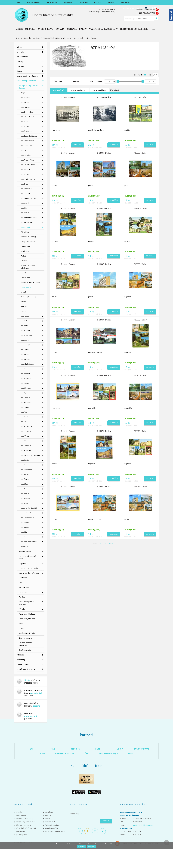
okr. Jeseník (25, 203)
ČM (31, 749)
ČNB (53, 749)
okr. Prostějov (26, 431)
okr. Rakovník (26, 446)
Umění (21, 628)
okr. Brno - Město (27, 112)
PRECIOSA (75, 749)
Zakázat (91, 847)
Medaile (20, 52)
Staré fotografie (25, 650)
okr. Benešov (25, 97)
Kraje (23, 93)
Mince (19, 47)
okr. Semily (25, 460)
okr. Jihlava (25, 213)
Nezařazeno (25, 546)
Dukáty (20, 61)
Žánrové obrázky (25, 638)
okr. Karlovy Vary (27, 222)
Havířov (24, 261)
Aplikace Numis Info (52, 825)
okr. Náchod (25, 374)
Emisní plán (49, 812)
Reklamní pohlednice (27, 614)
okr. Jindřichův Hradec (29, 217)
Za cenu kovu (22, 56)
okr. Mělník (25, 354)
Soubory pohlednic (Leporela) (26, 644)
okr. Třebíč (24, 503)
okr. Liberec (25, 340)
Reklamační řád (22, 831)
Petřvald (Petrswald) (28, 297)
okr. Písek (24, 412)
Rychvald (24, 302)
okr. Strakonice (26, 470)
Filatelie (20, 655)
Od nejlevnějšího (78, 90)
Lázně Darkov (26, 287)
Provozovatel (50, 822)
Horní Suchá (25, 278)
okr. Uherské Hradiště (29, 508)
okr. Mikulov (25, 359)
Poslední (112, 543)
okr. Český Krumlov (28, 141)
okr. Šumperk (26, 479)
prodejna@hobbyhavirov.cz (143, 825)
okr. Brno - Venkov (27, 117)
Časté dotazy (21, 815)
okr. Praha (24, 422)
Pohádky (22, 597)
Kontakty (48, 818)
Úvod (18, 38)
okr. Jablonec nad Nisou (29, 198)
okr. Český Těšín (27, 145)
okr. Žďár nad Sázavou (29, 542)
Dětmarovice (25, 246)
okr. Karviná (78, 38)
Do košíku (77, 145)
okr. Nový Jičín (26, 378)
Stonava (24, 306)
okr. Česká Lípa (26, 131)
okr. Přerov (25, 436)
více (113, 844)
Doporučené (58, 90)
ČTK (86, 753)
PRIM (97, 749)
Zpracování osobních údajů (55, 831)
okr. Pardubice (26, 402)
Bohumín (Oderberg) (28, 237)
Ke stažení (49, 815)
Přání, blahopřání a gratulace (26, 603)
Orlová (23, 292)
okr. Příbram (25, 441)
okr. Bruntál (25, 121)
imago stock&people (108, 753)
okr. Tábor (24, 484)
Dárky (19, 71)
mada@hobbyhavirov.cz (145, 10)
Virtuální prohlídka (51, 828)
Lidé (20, 582)
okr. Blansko (25, 107)
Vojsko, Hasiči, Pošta (27, 633)
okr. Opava (25, 393)
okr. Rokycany (26, 450)
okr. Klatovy (25, 321)
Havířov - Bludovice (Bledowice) (28, 266)
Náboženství (24, 587)
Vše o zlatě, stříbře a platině (26, 828)
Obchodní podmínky (23, 825)
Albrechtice (25, 232)
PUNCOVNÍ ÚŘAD (141, 749)
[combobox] (155, 74)
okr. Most (24, 369)
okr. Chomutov (26, 189)
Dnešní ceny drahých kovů (25, 822)
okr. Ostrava (25, 398)
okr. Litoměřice (26, 345)
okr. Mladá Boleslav (28, 364)
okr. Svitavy (25, 474)
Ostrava (20, 66)
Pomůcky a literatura (26, 669)
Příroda (22, 609)
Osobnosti (23, 592)
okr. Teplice (25, 494)
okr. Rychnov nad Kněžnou (30, 455)
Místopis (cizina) (25, 551)
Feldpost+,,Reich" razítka (28, 568)
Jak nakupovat (21, 835)
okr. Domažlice (26, 155)
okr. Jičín (24, 208)
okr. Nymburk (26, 383)
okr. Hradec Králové (28, 179)
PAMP (42, 753)
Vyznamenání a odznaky (27, 76)
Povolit (81, 847)
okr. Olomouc (26, 388)
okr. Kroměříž (25, 330)
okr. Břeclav (25, 126)
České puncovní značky (24, 818)
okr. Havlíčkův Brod (28, 165)
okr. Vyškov (25, 527)
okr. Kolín (24, 326)
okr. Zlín (24, 532)
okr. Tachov (25, 489)
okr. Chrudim (25, 193)
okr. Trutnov (25, 498)
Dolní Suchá (25, 251)
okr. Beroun (25, 102)
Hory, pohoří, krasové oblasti (27, 557)
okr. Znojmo (25, 537)
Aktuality (19, 812)
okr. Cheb (24, 184)
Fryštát (23, 256)
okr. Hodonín (25, 169)
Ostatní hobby (23, 664)
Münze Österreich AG (64, 753)
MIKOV (120, 749)
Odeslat (106, 821)
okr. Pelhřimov (26, 407)
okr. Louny (24, 350)
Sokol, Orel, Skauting (27, 619)
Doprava (22, 563)
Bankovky (21, 659)
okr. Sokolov (25, 465)
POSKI (130, 753)
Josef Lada (23, 578)
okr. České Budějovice (29, 136)
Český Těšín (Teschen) (29, 241)
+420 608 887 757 (146, 13)
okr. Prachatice (26, 426)
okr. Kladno (25, 316)
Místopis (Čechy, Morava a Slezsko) (57, 38)
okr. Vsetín (25, 522)
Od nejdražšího (99, 90)
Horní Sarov (25, 273)
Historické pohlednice (31, 38)
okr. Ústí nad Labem (28, 513)
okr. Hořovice (26, 174)
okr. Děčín (24, 150)
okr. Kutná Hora (26, 335)
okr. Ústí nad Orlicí (27, 518)
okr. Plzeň (24, 417)
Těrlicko (23, 311)
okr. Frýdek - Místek (28, 160)
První (95, 543)
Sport (21, 623)
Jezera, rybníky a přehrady (29, 573)
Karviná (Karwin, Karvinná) (30, 282)
